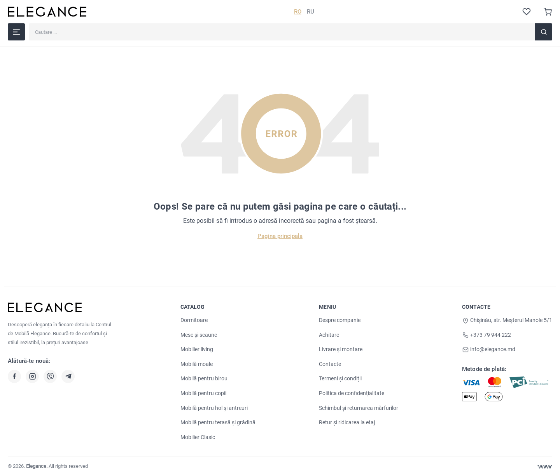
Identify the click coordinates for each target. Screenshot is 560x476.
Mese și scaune (198, 335)
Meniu (327, 307)
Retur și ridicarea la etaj (347, 422)
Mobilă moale (196, 364)
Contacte (330, 364)
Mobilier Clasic (197, 437)
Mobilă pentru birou (204, 378)
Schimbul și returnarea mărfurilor (358, 408)
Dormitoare (194, 320)
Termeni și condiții (340, 378)
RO (297, 11)
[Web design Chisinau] (544, 467)
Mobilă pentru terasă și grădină (218, 422)
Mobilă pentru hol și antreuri (214, 408)
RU (310, 11)
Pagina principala (280, 236)
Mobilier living (196, 349)
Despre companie (339, 320)
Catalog (192, 307)
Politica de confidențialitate (351, 393)
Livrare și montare (340, 349)
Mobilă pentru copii (203, 393)
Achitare (329, 335)
